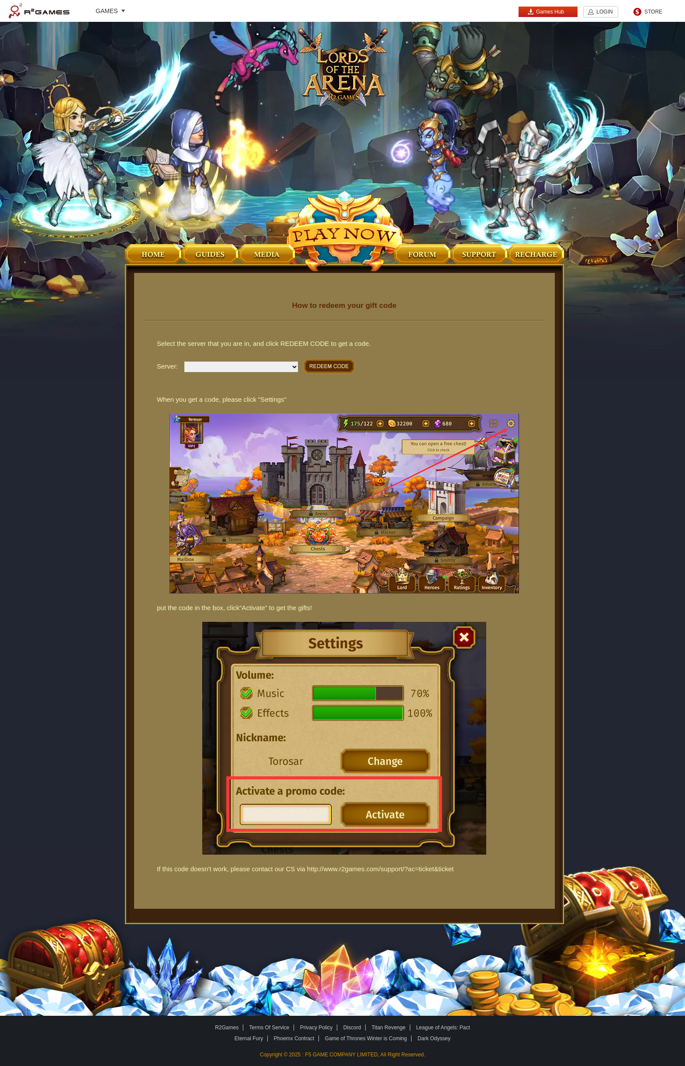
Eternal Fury (249, 1038)
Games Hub (545, 11)
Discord (352, 1028)
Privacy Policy (316, 1028)
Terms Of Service (269, 1028)
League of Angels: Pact (443, 1028)
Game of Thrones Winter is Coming (366, 1038)
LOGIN (604, 12)
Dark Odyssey (434, 1038)
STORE (653, 12)
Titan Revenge (388, 1028)
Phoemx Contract (294, 1038)
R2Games (39, 11)
